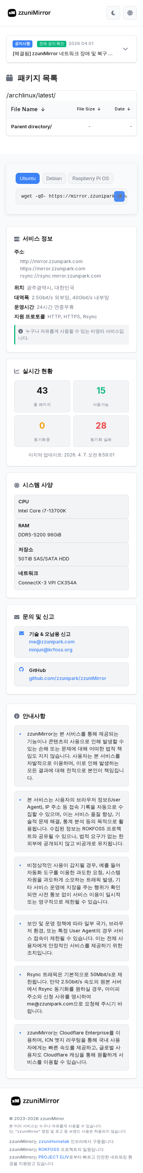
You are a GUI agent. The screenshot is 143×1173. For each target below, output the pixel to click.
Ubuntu (27, 178)
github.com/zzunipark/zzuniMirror (67, 678)
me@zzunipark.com (52, 642)
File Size (86, 109)
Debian (54, 178)
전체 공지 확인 (51, 43)
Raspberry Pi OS (90, 178)
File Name (24, 109)
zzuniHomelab (54, 1141)
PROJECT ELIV (54, 1157)
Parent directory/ (31, 126)
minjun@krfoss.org (50, 650)
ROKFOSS (49, 1149)
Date (120, 109)
